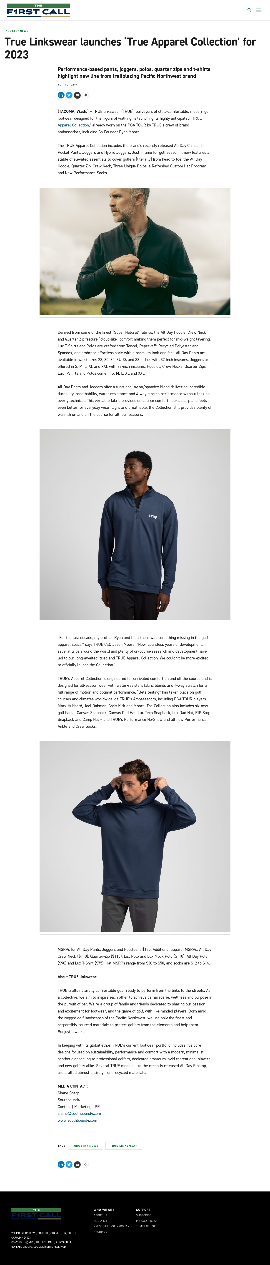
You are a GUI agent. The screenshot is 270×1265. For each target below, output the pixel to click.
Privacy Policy (147, 1221)
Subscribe (144, 1215)
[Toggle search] (249, 10)
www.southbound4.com (77, 1120)
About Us (100, 1215)
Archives (100, 1232)
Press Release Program (112, 1226)
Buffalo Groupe (21, 1247)
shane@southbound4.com (79, 1113)
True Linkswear (124, 1146)
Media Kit (100, 1221)
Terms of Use (146, 1226)
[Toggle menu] (258, 10)
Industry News (16, 31)
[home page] (38, 10)
